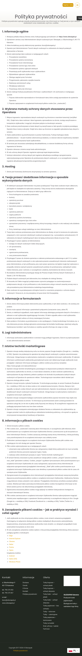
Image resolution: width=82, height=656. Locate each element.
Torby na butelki (48, 623)
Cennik (25, 585)
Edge (11, 536)
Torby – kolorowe (49, 612)
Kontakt (25, 591)
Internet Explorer (15, 539)
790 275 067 (9, 593)
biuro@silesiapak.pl (9, 600)
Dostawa (26, 583)
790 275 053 (9, 590)
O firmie (25, 588)
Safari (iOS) (13, 559)
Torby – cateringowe (50, 614)
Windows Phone (14, 562)
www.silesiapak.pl (8, 603)
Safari (11, 544)
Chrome (12, 541)
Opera (11, 550)
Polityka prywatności (30, 594)
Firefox (11, 547)
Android (12, 556)
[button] (68, 5)
